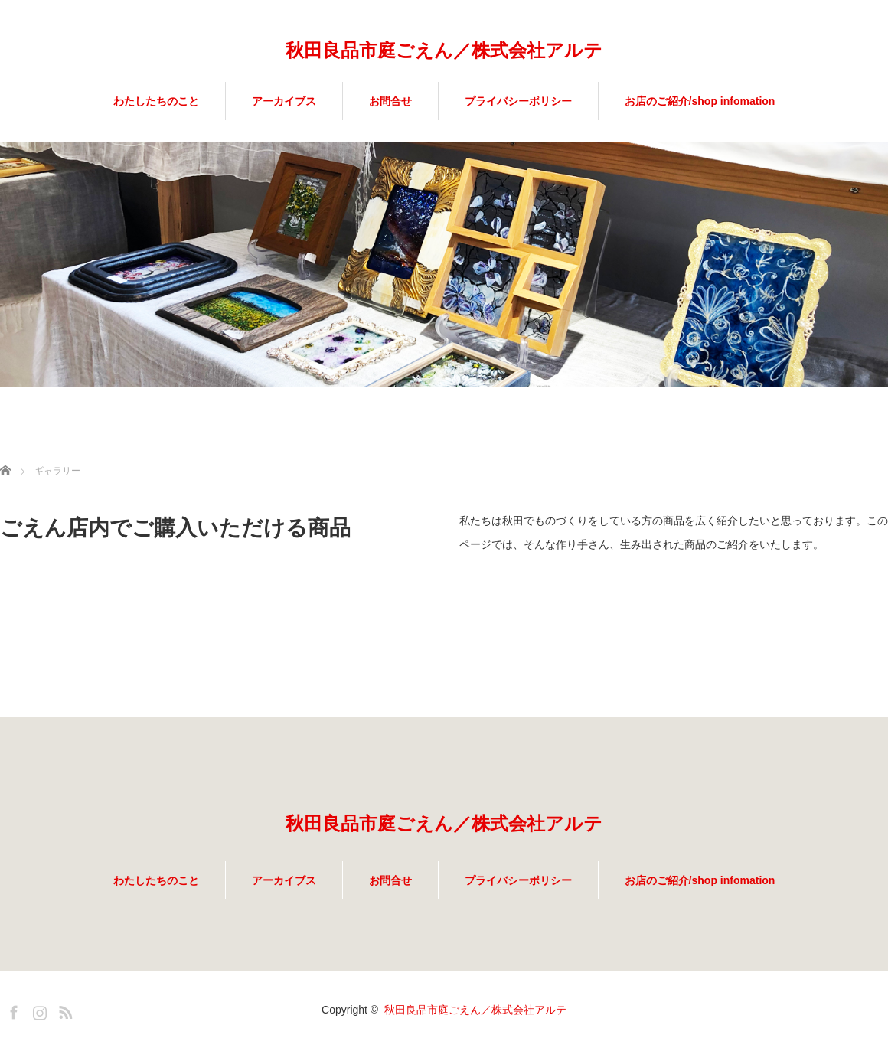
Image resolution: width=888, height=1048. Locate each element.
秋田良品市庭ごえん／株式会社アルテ (444, 50)
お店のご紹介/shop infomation (700, 101)
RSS (63, 1009)
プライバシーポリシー (518, 101)
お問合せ (390, 101)
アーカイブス (284, 101)
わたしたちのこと (156, 101)
